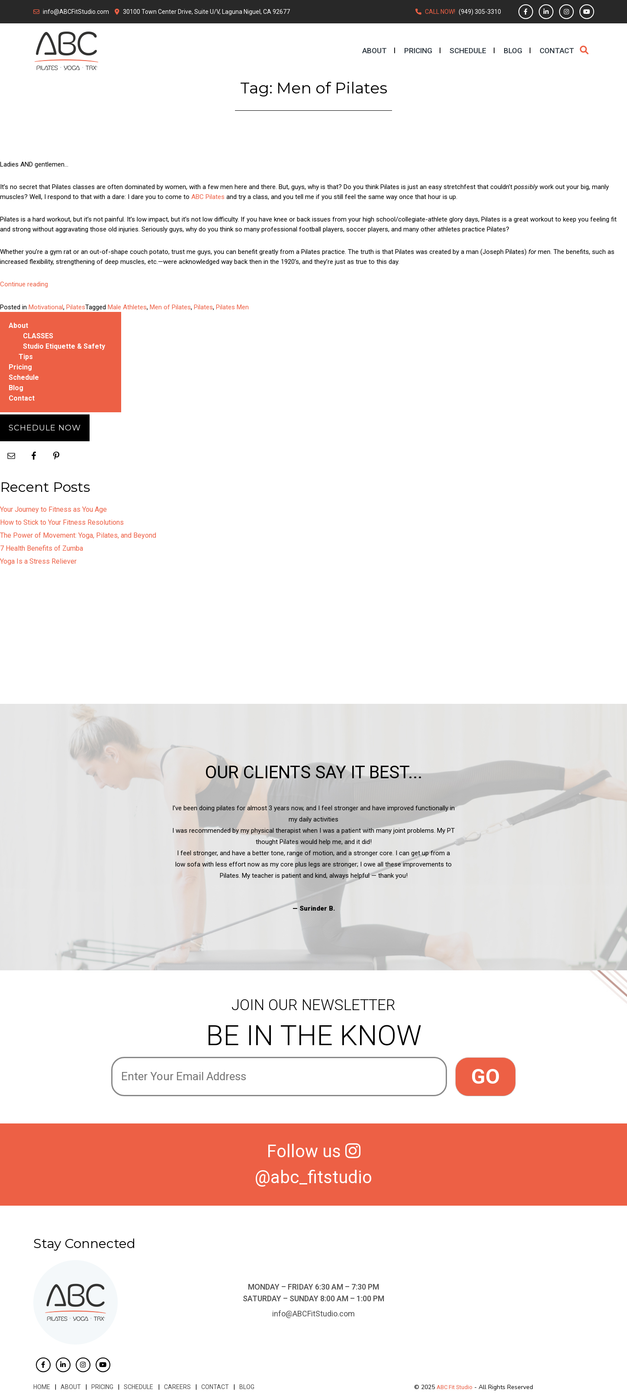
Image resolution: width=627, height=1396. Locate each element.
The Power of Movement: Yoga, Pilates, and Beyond (78, 535)
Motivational (46, 307)
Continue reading (24, 284)
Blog (513, 50)
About (374, 50)
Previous (104, 858)
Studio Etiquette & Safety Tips (62, 351)
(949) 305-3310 (480, 11)
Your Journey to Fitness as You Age (53, 509)
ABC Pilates (208, 197)
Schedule (468, 50)
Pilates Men (232, 307)
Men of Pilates (170, 307)
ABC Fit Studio (455, 1387)
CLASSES (38, 336)
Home (41, 1386)
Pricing (418, 50)
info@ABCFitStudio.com (76, 11)
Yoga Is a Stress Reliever (38, 561)
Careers (177, 1386)
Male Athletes (127, 307)
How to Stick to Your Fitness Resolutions (62, 522)
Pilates (75, 307)
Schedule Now (45, 428)
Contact (557, 50)
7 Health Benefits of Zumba (41, 548)
